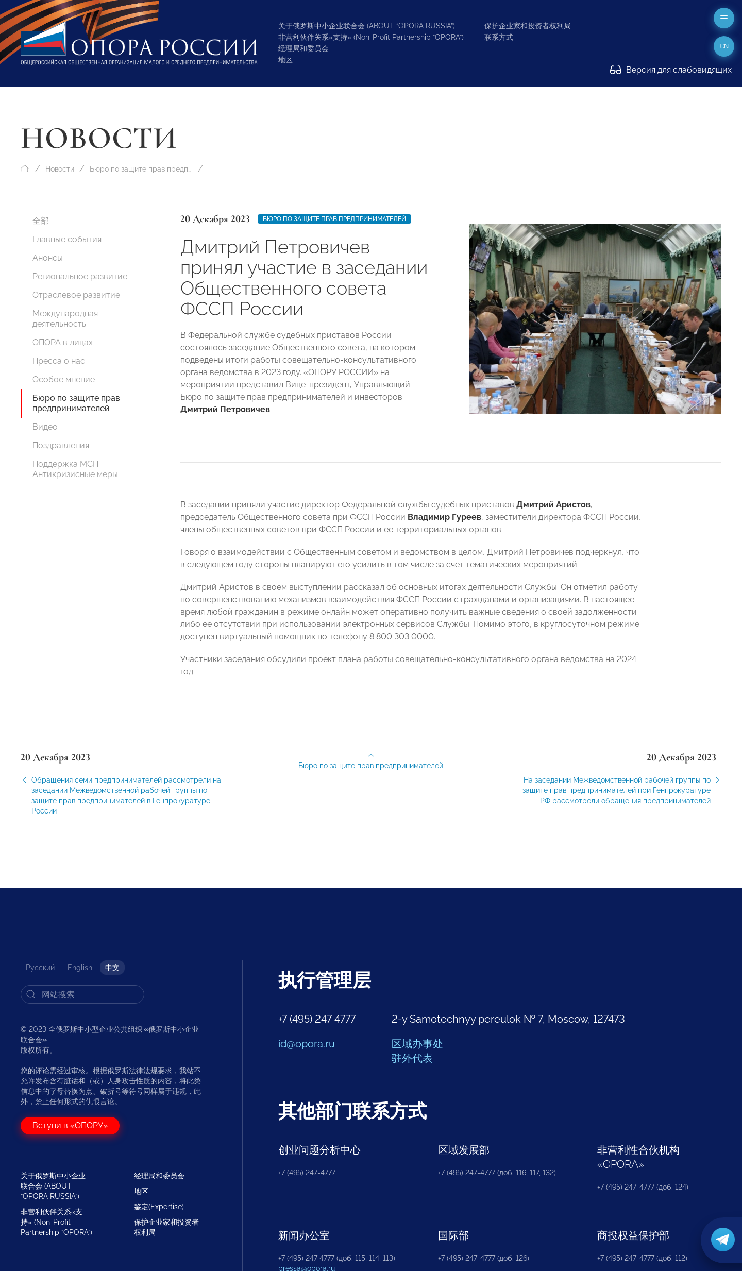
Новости (59, 169)
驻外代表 (412, 1058)
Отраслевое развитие (76, 295)
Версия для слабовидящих (671, 70)
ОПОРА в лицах (62, 342)
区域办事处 (417, 1044)
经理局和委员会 (303, 48)
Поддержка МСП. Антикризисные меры (75, 469)
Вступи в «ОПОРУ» (70, 1125)
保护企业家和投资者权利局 (527, 26)
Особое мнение (63, 379)
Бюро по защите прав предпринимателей (141, 169)
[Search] (82, 994)
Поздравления (60, 445)
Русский (40, 967)
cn (724, 46)
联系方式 (498, 37)
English (80, 967)
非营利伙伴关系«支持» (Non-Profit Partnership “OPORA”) (371, 37)
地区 (285, 60)
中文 (112, 967)
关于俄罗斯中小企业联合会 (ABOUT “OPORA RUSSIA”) (366, 26)
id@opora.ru (306, 1044)
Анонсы (47, 258)
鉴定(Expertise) (159, 1206)
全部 (40, 221)
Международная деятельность (65, 319)
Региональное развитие (79, 276)
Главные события (67, 239)
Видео (45, 427)
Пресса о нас (58, 361)
